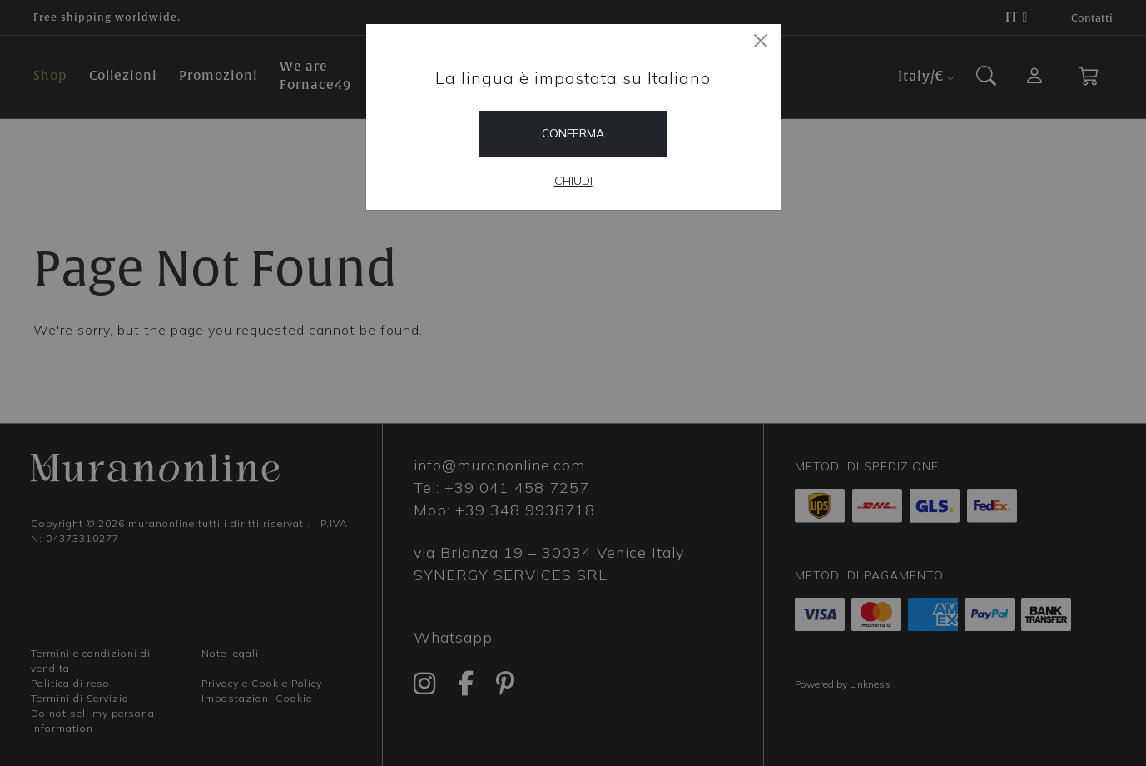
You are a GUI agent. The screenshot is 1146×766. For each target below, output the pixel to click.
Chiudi (573, 180)
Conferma (573, 133)
